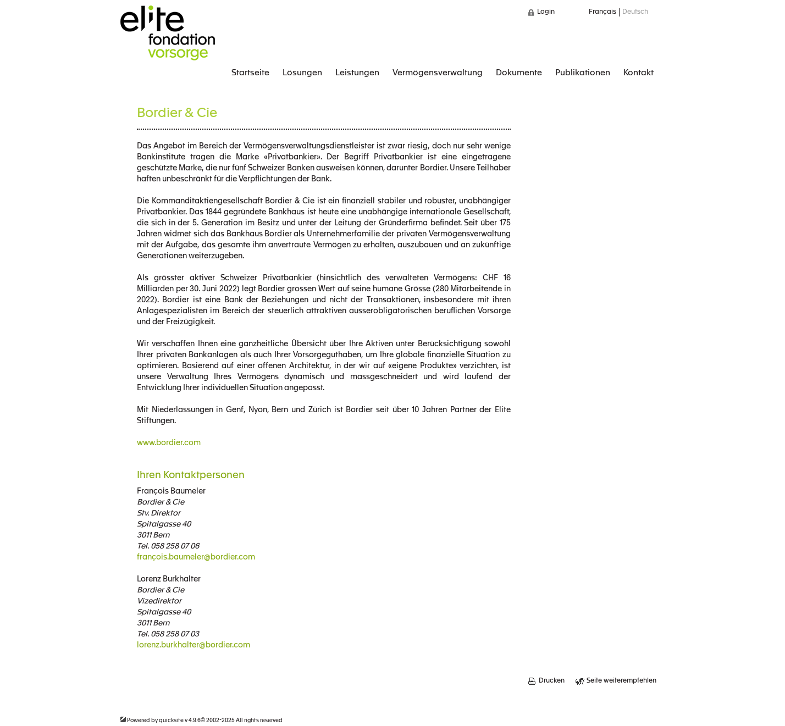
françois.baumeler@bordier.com (196, 557)
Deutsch (635, 12)
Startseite (250, 73)
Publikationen (582, 73)
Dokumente (519, 73)
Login (546, 12)
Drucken (552, 681)
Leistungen (357, 73)
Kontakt (638, 73)
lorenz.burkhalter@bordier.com (193, 645)
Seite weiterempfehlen (621, 681)
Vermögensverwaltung (438, 73)
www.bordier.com (169, 443)
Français (602, 12)
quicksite (171, 720)
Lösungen (302, 73)
